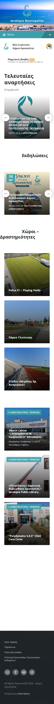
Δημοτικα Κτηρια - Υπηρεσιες (25, 412)
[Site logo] (27, 16)
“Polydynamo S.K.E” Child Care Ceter (25, 537)
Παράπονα (9, 647)
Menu (27, 34)
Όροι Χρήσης (10, 641)
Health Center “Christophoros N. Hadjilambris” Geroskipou (25, 434)
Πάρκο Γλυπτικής (20, 337)
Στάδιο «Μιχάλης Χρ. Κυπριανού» (23, 383)
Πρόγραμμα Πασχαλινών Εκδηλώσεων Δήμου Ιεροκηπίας (25, 198)
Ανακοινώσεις (30, 133)
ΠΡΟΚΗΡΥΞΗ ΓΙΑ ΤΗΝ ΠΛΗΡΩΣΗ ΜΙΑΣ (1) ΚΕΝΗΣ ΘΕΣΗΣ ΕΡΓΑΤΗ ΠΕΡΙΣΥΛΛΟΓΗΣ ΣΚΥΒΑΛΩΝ (26, 123)
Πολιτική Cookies (13, 652)
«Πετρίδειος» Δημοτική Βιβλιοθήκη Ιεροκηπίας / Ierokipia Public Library (25, 489)
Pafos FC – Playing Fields (24, 290)
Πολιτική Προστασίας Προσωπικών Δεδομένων (22, 659)
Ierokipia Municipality (27, 21)
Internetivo (24, 693)
